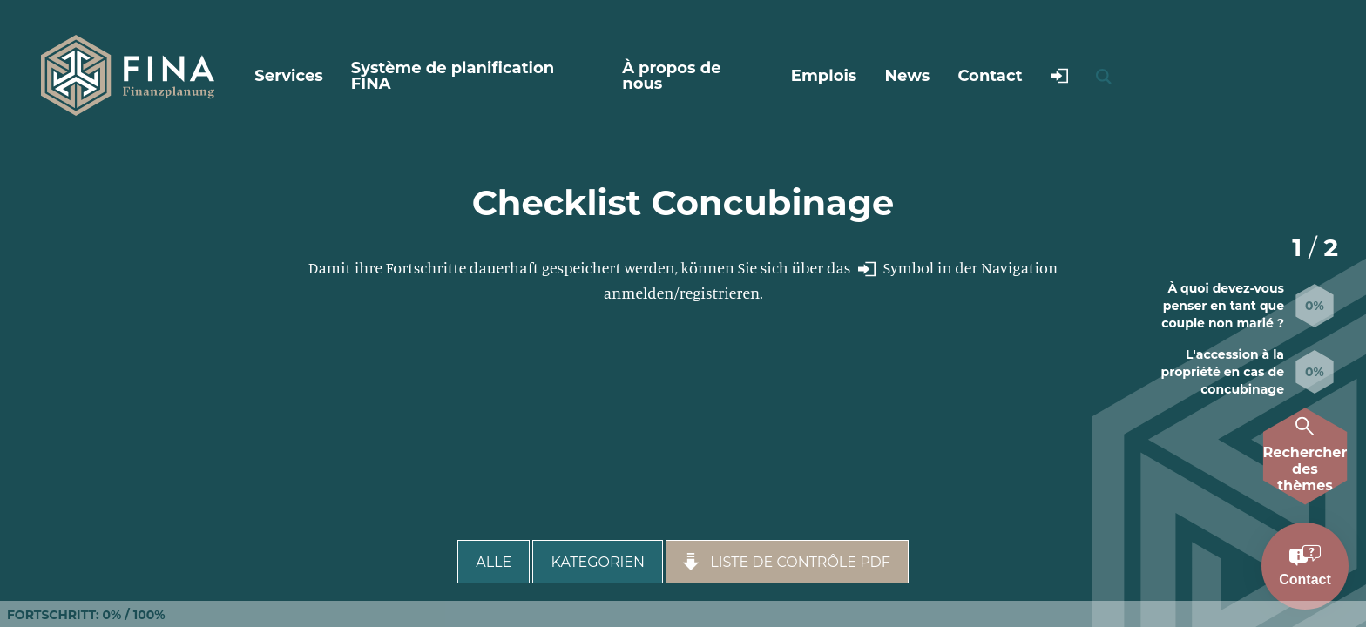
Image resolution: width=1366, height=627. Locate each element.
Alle (493, 562)
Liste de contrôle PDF (785, 561)
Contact (989, 75)
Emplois (824, 75)
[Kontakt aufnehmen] (1305, 566)
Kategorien (598, 562)
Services (288, 75)
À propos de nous (671, 75)
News (907, 75)
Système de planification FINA (452, 75)
